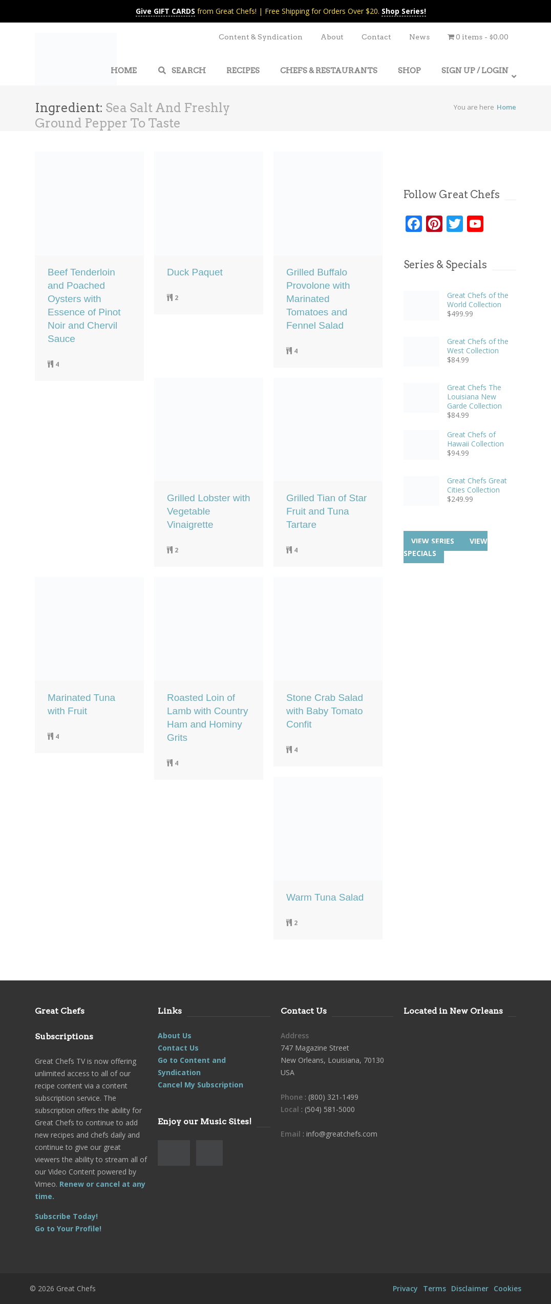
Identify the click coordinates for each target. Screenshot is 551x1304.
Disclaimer (470, 1288)
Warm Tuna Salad (325, 897)
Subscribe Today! (66, 1216)
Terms (434, 1288)
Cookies (507, 1288)
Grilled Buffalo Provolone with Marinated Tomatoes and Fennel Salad (318, 299)
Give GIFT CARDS (165, 11)
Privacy (405, 1288)
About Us (175, 1035)
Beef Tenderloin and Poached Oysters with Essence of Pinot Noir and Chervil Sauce (84, 305)
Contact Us (178, 1048)
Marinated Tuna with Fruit (81, 704)
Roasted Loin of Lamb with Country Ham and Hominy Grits (207, 717)
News (419, 37)
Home (506, 107)
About (332, 37)
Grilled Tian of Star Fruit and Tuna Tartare (326, 511)
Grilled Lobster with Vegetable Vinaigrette (208, 511)
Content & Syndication (261, 37)
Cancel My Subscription (200, 1084)
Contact (376, 37)
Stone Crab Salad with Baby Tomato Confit (324, 711)
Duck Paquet (195, 272)
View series (432, 541)
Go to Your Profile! (68, 1228)
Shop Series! (404, 11)
